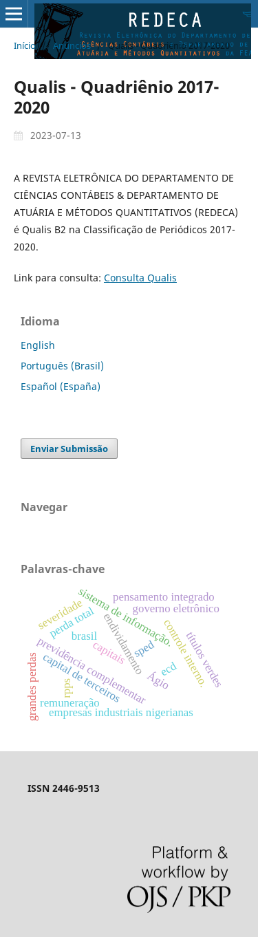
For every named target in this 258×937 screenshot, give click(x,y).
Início (25, 45)
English (38, 345)
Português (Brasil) (62, 365)
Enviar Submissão (69, 448)
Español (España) (60, 386)
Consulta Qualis (140, 277)
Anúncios (72, 45)
